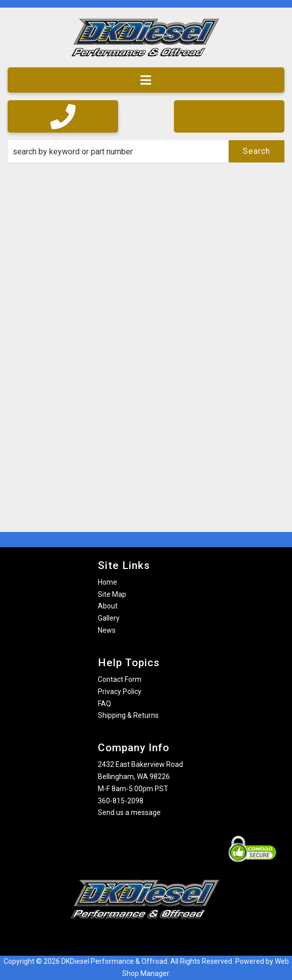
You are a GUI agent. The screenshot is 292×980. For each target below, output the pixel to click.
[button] (146, 151)
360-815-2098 (120, 801)
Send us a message (129, 812)
